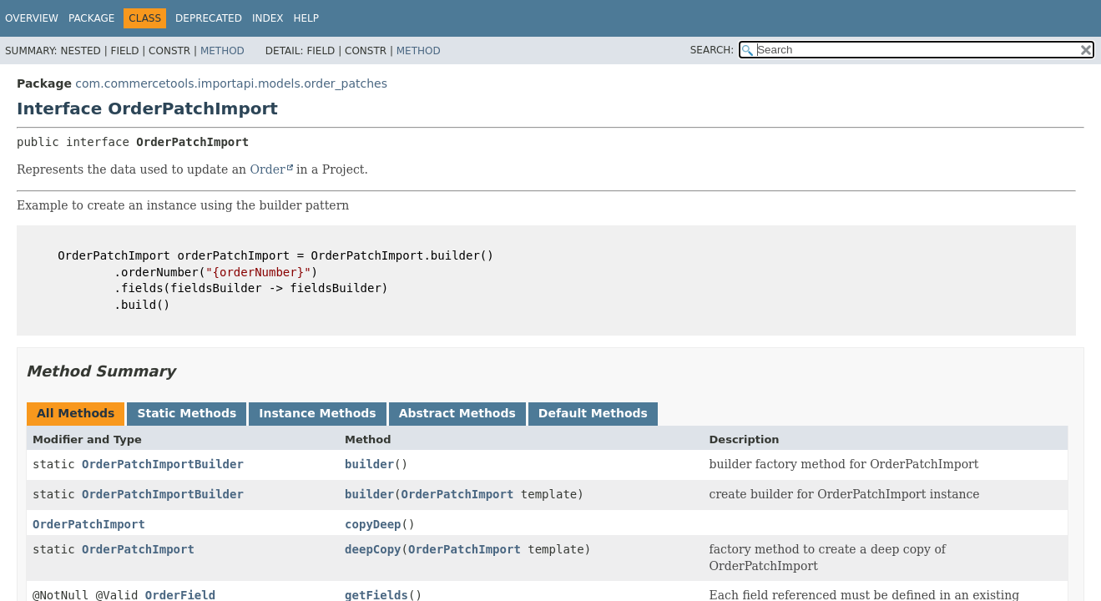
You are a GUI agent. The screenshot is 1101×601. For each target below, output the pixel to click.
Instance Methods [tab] (317, 413)
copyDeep (373, 524)
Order (267, 169)
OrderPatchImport (458, 494)
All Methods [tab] (75, 413)
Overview (31, 18)
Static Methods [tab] (186, 413)
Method (222, 51)
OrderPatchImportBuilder (163, 464)
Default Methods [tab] (593, 413)
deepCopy (373, 549)
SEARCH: (712, 50)
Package (91, 18)
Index (268, 18)
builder (369, 464)
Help (306, 18)
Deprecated (208, 18)
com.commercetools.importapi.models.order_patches (231, 83)
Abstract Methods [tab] (457, 413)
